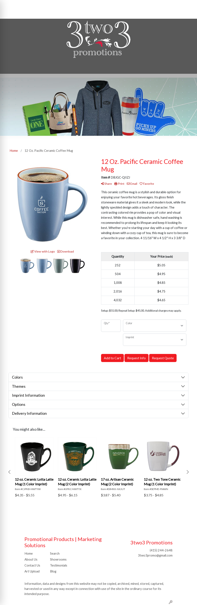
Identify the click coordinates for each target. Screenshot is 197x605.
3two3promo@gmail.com (155, 555)
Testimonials (58, 565)
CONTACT (48, 5)
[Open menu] (188, 67)
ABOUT (24, 5)
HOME (9, 5)
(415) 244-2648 (161, 550)
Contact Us (32, 565)
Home (28, 553)
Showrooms (58, 559)
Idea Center (12, 14)
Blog (53, 571)
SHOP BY (67, 5)
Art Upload (32, 571)
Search (110, 5)
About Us (30, 559)
